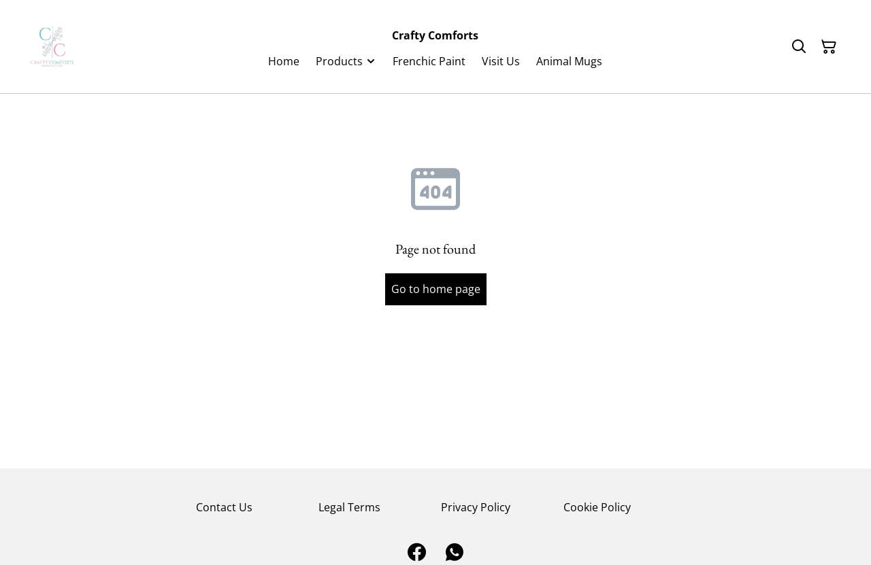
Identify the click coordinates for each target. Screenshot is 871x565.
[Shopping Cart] (829, 47)
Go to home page (435, 288)
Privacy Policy (475, 507)
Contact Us (224, 507)
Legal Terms (349, 507)
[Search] (799, 47)
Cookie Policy (597, 507)
